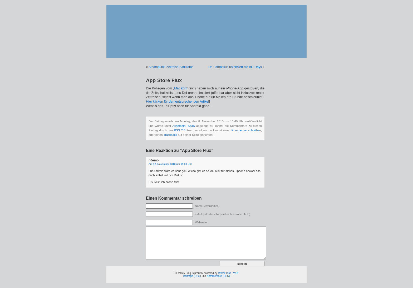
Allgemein (179, 125)
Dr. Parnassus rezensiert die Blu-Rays (235, 67)
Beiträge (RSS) (192, 276)
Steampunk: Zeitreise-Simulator (171, 67)
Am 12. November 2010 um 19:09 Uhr (170, 163)
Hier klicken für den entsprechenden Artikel (177, 101)
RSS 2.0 (179, 130)
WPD (236, 273)
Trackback (170, 134)
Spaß (191, 125)
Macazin (180, 88)
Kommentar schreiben (246, 130)
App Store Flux (164, 80)
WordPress (224, 273)
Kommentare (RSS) (218, 276)
